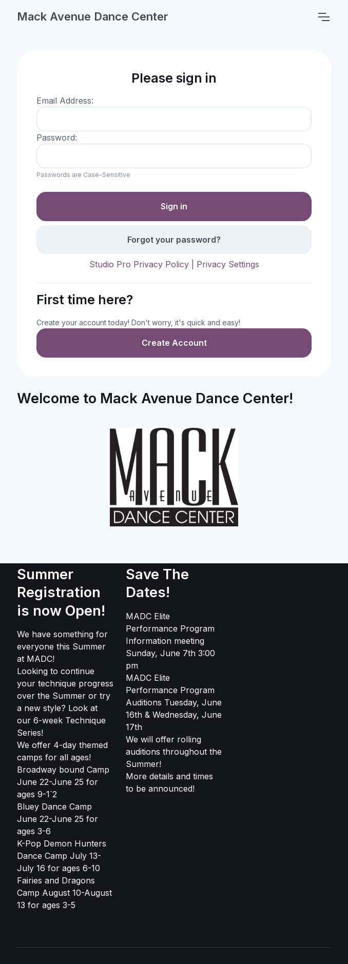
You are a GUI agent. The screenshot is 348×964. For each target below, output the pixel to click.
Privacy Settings (228, 264)
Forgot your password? (174, 239)
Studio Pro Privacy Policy (139, 264)
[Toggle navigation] (323, 17)
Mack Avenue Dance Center (92, 16)
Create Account (174, 343)
